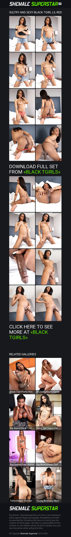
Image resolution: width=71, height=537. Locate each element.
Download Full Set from (34, 169)
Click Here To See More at (31, 332)
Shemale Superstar (29, 533)
